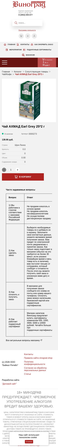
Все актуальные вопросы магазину (24, 340)
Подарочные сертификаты (39, 50)
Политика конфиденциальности (34, 363)
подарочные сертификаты (39, 330)
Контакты (24, 44)
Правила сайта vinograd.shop (38, 358)
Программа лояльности (27, 30)
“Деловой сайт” (9, 384)
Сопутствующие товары (36, 72)
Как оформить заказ (44, 44)
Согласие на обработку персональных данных (35, 369)
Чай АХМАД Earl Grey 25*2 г (29, 74)
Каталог (17, 72)
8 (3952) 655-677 (26, 15)
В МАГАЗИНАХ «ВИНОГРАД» (29, 445)
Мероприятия (15, 50)
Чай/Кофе (7, 74)
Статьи (27, 374)
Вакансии (30, 55)
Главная (11, 44)
